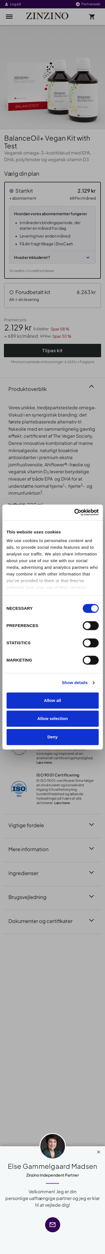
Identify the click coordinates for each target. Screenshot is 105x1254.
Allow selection (52, 718)
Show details (75, 682)
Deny (52, 736)
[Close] (99, 1150)
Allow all (52, 700)
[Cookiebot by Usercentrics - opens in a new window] (75, 512)
